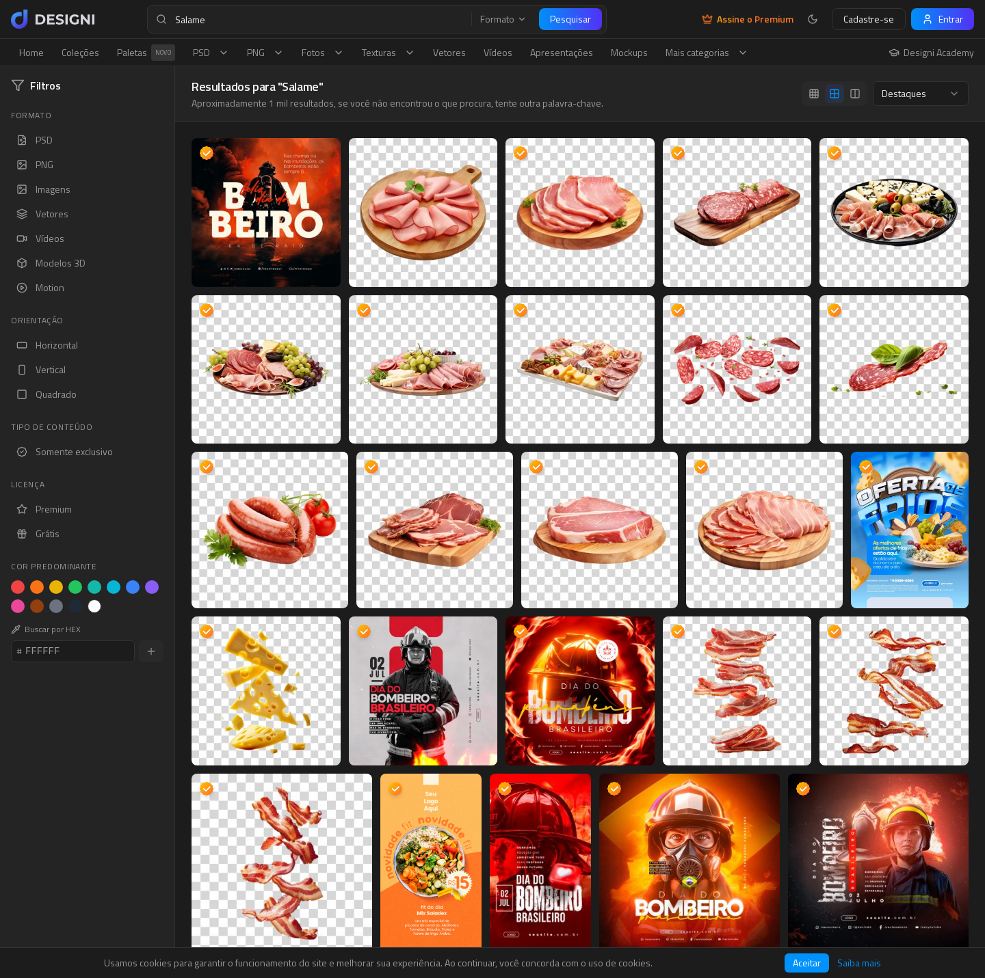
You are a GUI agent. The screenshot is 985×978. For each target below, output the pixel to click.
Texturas (388, 52)
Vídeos (498, 52)
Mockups (629, 52)
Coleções (80, 52)
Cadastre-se (868, 19)
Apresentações (561, 52)
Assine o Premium (747, 19)
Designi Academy (931, 52)
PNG (265, 52)
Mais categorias (707, 52)
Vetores (449, 52)
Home (31, 52)
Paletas (146, 52)
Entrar (942, 19)
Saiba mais (859, 963)
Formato (503, 19)
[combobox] (921, 93)
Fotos (323, 52)
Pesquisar (570, 19)
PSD (211, 52)
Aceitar (807, 962)
